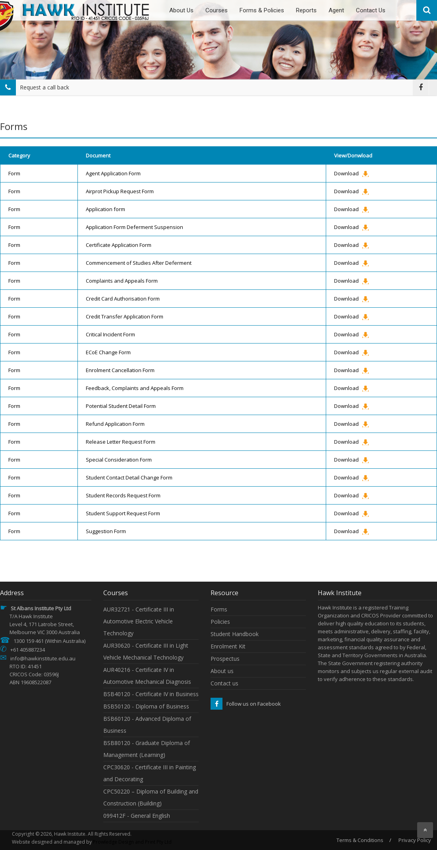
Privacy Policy (414, 840)
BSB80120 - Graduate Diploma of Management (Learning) (146, 749)
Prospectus (225, 658)
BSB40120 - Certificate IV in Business (151, 694)
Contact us (224, 683)
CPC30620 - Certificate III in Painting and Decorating (149, 773)
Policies (220, 621)
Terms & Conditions (359, 840)
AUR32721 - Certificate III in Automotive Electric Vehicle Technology (138, 621)
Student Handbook (235, 634)
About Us (181, 10)
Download (346, 173)
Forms (219, 609)
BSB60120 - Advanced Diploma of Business (147, 724)
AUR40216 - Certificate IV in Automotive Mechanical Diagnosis (147, 675)
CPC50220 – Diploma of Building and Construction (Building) (150, 797)
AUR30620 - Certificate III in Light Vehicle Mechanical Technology (145, 651)
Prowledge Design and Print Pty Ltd (132, 841)
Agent (336, 10)
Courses (216, 10)
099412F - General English (136, 815)
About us (222, 671)
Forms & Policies (262, 10)
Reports (306, 10)
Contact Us (370, 10)
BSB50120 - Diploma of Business (146, 706)
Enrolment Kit (228, 646)
